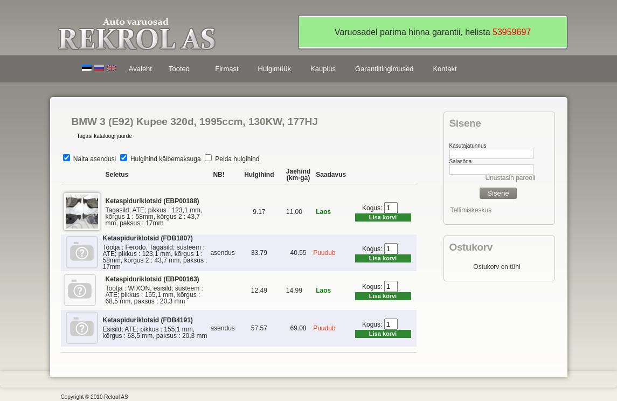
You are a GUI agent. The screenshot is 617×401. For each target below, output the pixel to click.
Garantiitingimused (384, 69)
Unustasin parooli (511, 178)
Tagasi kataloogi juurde (104, 136)
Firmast (226, 69)
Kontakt (444, 69)
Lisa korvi (383, 217)
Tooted (181, 70)
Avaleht (140, 69)
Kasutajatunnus (468, 146)
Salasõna (460, 161)
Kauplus (323, 69)
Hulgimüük (274, 69)
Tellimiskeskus (471, 210)
